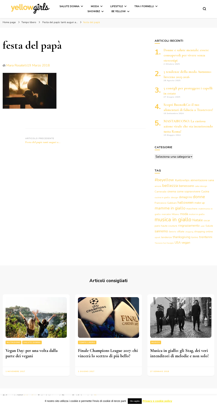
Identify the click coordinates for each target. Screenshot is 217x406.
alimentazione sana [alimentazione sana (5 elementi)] (202, 180)
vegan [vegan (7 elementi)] (186, 242)
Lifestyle (116, 6)
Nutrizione (13, 342)
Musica (155, 342)
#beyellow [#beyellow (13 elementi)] (164, 180)
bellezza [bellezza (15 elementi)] (170, 185)
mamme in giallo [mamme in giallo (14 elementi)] (170, 208)
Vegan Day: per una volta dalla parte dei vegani (32, 353)
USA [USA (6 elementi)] (178, 243)
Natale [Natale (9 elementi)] (197, 220)
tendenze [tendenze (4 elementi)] (166, 237)
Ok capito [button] (135, 401)
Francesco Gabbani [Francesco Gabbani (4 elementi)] (166, 203)
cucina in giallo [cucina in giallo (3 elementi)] (162, 197)
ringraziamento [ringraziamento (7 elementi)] (189, 225)
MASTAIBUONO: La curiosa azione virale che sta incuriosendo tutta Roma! (188, 126)
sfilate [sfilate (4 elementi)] (180, 231)
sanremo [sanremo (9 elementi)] (161, 231)
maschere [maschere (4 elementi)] (191, 208)
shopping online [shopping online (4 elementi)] (203, 231)
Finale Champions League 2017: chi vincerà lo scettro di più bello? (108, 353)
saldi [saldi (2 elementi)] (203, 226)
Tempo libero (28, 22)
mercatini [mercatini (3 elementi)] (166, 214)
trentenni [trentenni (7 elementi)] (205, 237)
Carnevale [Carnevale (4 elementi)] (160, 191)
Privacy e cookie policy (157, 400)
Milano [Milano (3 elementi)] (175, 214)
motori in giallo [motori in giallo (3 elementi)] (197, 214)
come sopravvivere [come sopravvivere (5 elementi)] (188, 192)
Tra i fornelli (144, 6)
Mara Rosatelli (16, 65)
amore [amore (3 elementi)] (158, 186)
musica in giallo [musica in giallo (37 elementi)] (173, 219)
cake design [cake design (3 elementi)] (201, 186)
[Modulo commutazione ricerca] (204, 8)
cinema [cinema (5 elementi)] (171, 192)
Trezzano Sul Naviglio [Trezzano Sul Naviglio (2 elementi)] (164, 243)
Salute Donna (69, 6)
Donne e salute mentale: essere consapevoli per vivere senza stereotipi (186, 55)
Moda (95, 6)
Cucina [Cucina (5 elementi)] (205, 192)
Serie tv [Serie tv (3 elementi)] (172, 231)
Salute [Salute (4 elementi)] (209, 226)
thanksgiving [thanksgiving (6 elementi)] (181, 237)
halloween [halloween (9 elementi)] (186, 202)
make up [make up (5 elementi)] (199, 203)
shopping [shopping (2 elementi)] (189, 231)
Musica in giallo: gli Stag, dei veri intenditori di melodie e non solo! (179, 353)
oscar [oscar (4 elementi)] (207, 220)
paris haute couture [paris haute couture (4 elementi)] (166, 226)
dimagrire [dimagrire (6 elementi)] (185, 197)
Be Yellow (118, 11)
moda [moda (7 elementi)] (184, 214)
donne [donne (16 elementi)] (199, 197)
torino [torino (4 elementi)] (194, 237)
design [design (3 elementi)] (174, 197)
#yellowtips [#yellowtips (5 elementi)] (182, 180)
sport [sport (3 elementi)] (157, 237)
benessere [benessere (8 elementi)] (186, 185)
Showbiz (93, 11)
